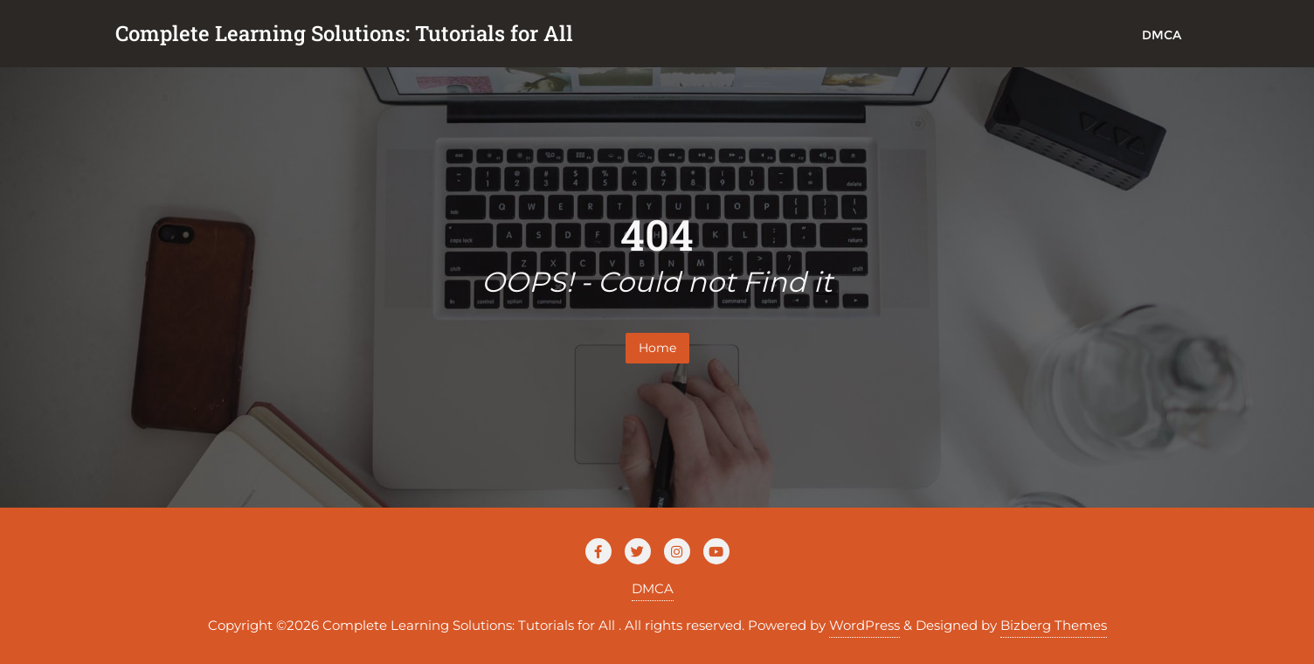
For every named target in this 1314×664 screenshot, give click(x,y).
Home (657, 348)
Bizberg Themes (1053, 625)
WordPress (864, 625)
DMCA (653, 588)
